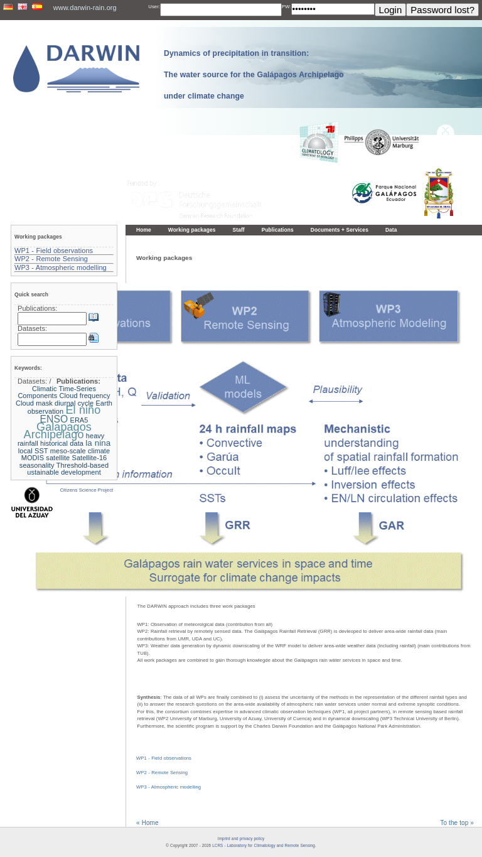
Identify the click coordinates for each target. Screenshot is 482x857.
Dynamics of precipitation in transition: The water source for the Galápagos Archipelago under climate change (254, 74)
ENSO (54, 419)
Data (391, 230)
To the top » (457, 822)
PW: (286, 6)
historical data (61, 443)
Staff (239, 230)
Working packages (192, 230)
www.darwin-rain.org (85, 7)
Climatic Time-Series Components (57, 392)
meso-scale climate (80, 451)
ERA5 (79, 420)
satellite (58, 457)
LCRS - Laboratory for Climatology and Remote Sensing (263, 845)
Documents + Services (339, 230)
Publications (278, 230)
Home (143, 230)
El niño (83, 410)
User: (154, 6)
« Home (147, 822)
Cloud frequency (85, 395)
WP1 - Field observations (163, 758)
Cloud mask (34, 403)
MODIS (32, 457)
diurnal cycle (74, 403)
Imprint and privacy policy (241, 838)
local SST (33, 451)
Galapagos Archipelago (58, 431)
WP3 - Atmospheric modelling (168, 787)
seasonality (37, 465)
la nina (97, 443)
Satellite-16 (89, 457)
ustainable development (64, 472)
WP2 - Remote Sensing (162, 772)
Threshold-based (82, 465)
